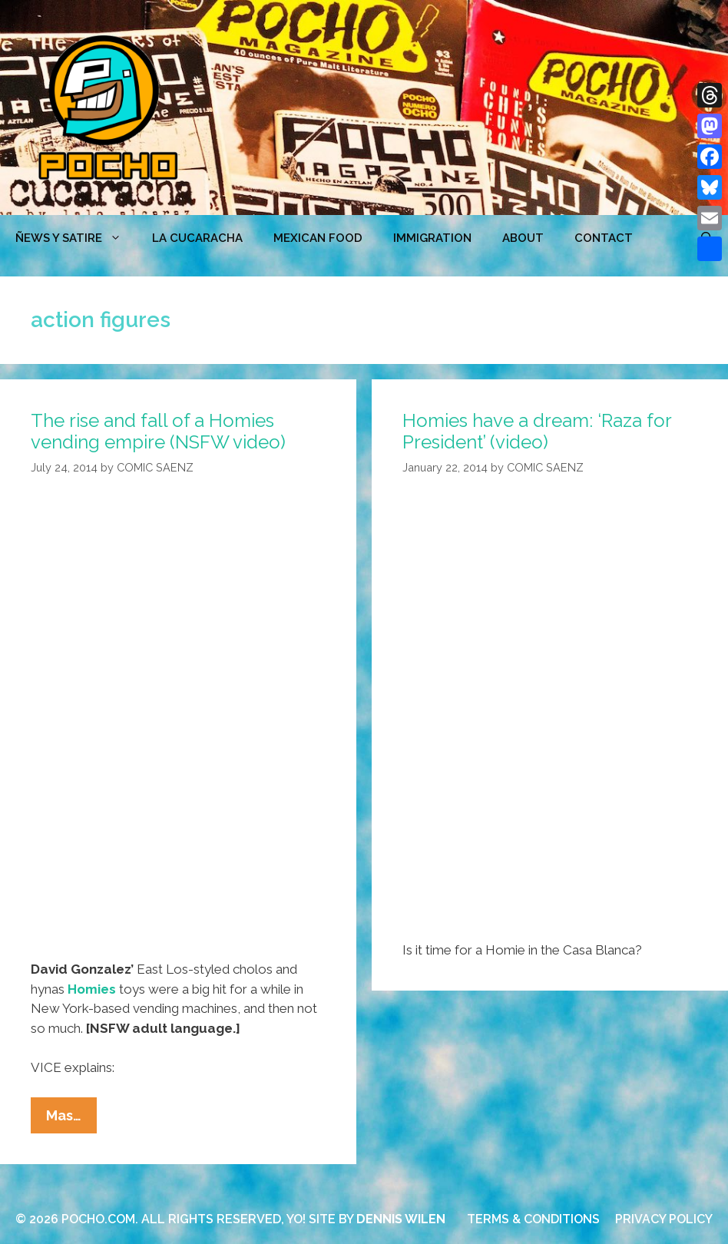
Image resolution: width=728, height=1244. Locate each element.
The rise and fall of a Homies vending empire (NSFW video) (158, 431)
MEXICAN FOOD (317, 238)
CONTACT (603, 238)
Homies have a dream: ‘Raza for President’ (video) (536, 431)
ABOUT (523, 238)
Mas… (71, 1118)
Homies (92, 989)
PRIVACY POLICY (664, 1219)
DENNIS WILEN (400, 1219)
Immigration (432, 238)
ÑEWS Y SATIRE (76, 238)
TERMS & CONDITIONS (533, 1219)
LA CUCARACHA (197, 238)
